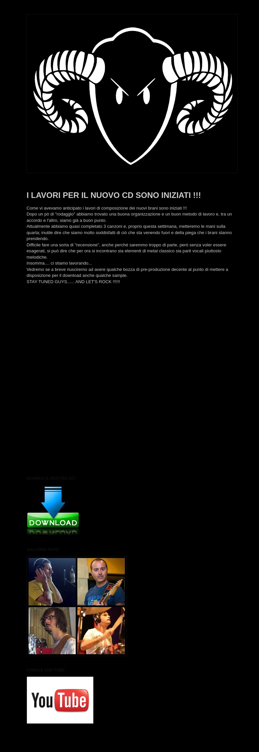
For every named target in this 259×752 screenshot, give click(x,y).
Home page (129, 312)
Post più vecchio (216, 312)
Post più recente (42, 312)
